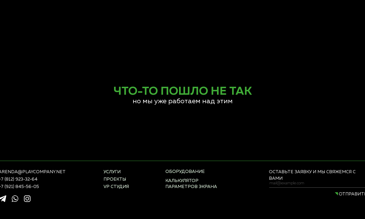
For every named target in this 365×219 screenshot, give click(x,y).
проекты (115, 179)
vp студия (116, 187)
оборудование (185, 172)
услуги (112, 172)
